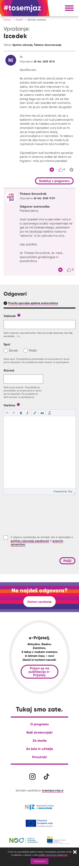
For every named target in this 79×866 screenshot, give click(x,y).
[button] (7, 413)
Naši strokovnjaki (39, 732)
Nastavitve (39, 861)
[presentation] (7, 412)
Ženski (13, 350)
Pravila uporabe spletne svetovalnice (33, 303)
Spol (7, 344)
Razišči (19, 19)
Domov (7, 19)
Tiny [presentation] (70, 491)
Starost (9, 370)
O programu (39, 724)
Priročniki (39, 757)
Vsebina (9, 405)
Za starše (40, 740)
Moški (33, 350)
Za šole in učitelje (39, 749)
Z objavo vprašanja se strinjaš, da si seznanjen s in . (42, 541)
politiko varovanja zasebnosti (52, 855)
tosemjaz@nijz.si (52, 790)
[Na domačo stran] (22, 8)
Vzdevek (10, 316)
